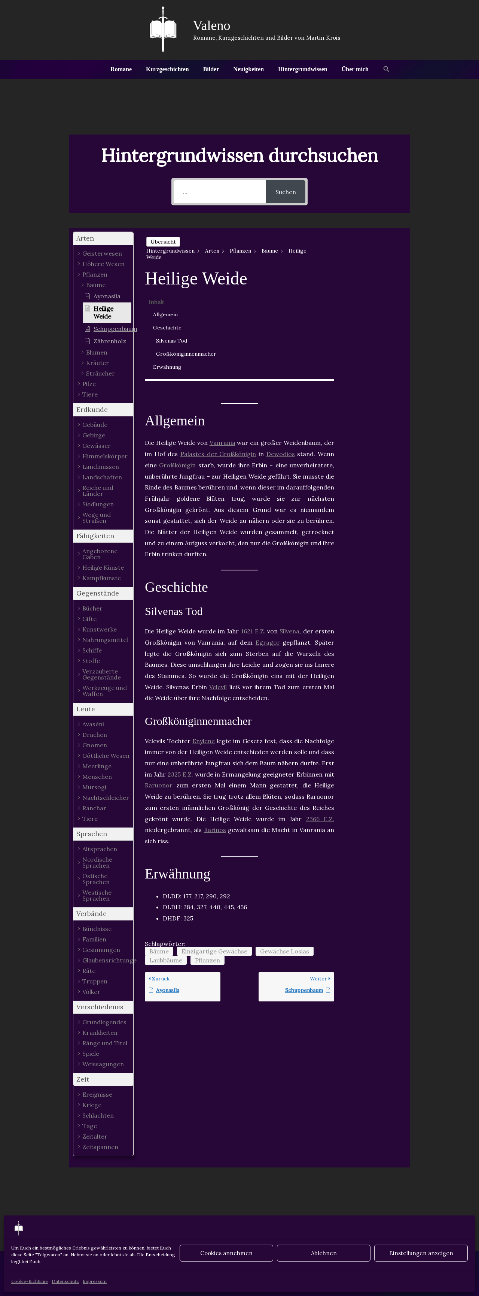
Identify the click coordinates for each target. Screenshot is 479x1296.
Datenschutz (65, 1281)
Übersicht (163, 241)
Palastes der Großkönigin (218, 353)
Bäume (159, 850)
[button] (379, 69)
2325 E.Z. (180, 673)
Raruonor (159, 684)
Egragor (268, 541)
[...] (220, 191)
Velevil (218, 586)
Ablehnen (324, 1253)
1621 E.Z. (253, 530)
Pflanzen (207, 859)
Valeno (212, 25)
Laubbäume (165, 859)
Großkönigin (177, 364)
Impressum (95, 1281)
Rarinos (215, 729)
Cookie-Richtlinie (29, 1281)
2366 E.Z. (320, 717)
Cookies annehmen (226, 1253)
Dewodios (280, 353)
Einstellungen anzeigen (421, 1253)
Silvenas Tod (373, 277)
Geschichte (369, 264)
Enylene (203, 640)
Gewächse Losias (284, 850)
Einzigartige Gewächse (214, 850)
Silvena (289, 530)
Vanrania (222, 342)
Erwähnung (369, 311)
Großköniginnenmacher (377, 294)
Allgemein (367, 251)
